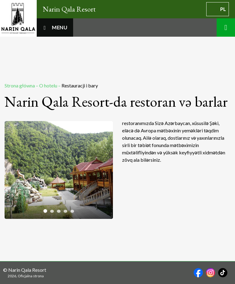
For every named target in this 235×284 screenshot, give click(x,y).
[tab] (45, 211)
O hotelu (48, 85)
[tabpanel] (59, 170)
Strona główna (20, 85)
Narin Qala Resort (69, 9)
